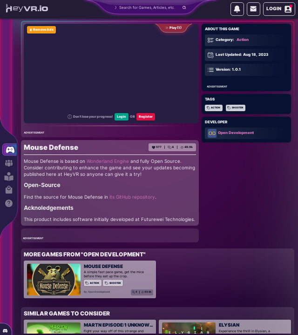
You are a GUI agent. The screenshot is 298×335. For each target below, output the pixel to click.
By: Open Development (97, 291)
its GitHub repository (132, 197)
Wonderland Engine (108, 161)
